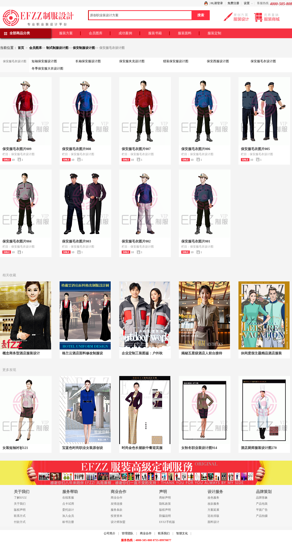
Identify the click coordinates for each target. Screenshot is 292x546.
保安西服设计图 (218, 61)
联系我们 (164, 533)
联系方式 (20, 516)
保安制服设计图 (84, 48)
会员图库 (95, 33)
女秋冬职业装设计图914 (199, 448)
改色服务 (213, 497)
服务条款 (116, 509)
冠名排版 (213, 516)
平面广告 (262, 509)
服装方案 (66, 33)
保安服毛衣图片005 (255, 149)
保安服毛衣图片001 (195, 241)
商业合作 (116, 497)
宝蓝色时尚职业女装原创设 (82, 448)
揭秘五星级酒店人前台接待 (201, 353)
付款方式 (20, 522)
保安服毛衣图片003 (76, 241)
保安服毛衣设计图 (263, 61)
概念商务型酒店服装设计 (21, 353)
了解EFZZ (20, 497)
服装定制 (214, 33)
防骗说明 (165, 516)
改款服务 (213, 503)
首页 (21, 48)
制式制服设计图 (57, 48)
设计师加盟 (118, 522)
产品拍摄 (262, 516)
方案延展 (213, 509)
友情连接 (116, 503)
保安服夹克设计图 (132, 61)
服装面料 (185, 33)
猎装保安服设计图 (175, 61)
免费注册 (233, 3)
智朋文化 (182, 533)
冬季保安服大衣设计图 (47, 68)
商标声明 (165, 497)
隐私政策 (165, 503)
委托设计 (68, 509)
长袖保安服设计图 (88, 61)
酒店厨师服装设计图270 (259, 448)
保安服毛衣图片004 (16, 241)
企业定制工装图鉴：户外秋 (142, 353)
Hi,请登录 (216, 3)
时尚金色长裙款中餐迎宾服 (142, 448)
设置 (247, 3)
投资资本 (116, 516)
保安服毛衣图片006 (195, 149)
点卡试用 (68, 503)
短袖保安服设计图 (44, 61)
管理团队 (127, 533)
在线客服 (68, 497)
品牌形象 (262, 497)
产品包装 (262, 503)
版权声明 (20, 509)
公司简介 (109, 533)
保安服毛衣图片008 (76, 149)
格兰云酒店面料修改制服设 (82, 353)
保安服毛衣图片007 (136, 149)
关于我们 (20, 503)
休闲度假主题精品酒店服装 (261, 353)
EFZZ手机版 (167, 522)
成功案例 (125, 33)
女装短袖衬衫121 (15, 448)
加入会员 (68, 516)
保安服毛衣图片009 (16, 149)
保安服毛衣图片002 (136, 241)
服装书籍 (155, 33)
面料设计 (213, 522)
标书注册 (68, 522)
